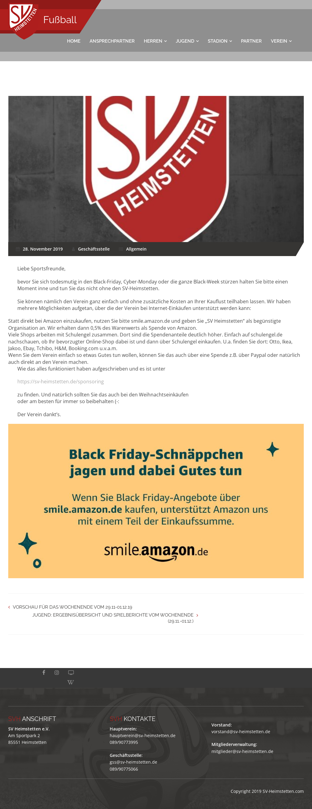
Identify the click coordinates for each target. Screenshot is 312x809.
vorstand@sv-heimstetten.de (240, 721)
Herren (153, 41)
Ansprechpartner (112, 41)
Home (73, 41)
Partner (251, 41)
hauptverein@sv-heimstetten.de (143, 725)
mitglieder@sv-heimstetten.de (242, 741)
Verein (279, 41)
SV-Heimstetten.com (283, 781)
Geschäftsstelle (94, 249)
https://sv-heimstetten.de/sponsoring (60, 381)
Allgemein (136, 249)
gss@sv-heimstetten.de (133, 752)
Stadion (218, 41)
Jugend (185, 41)
